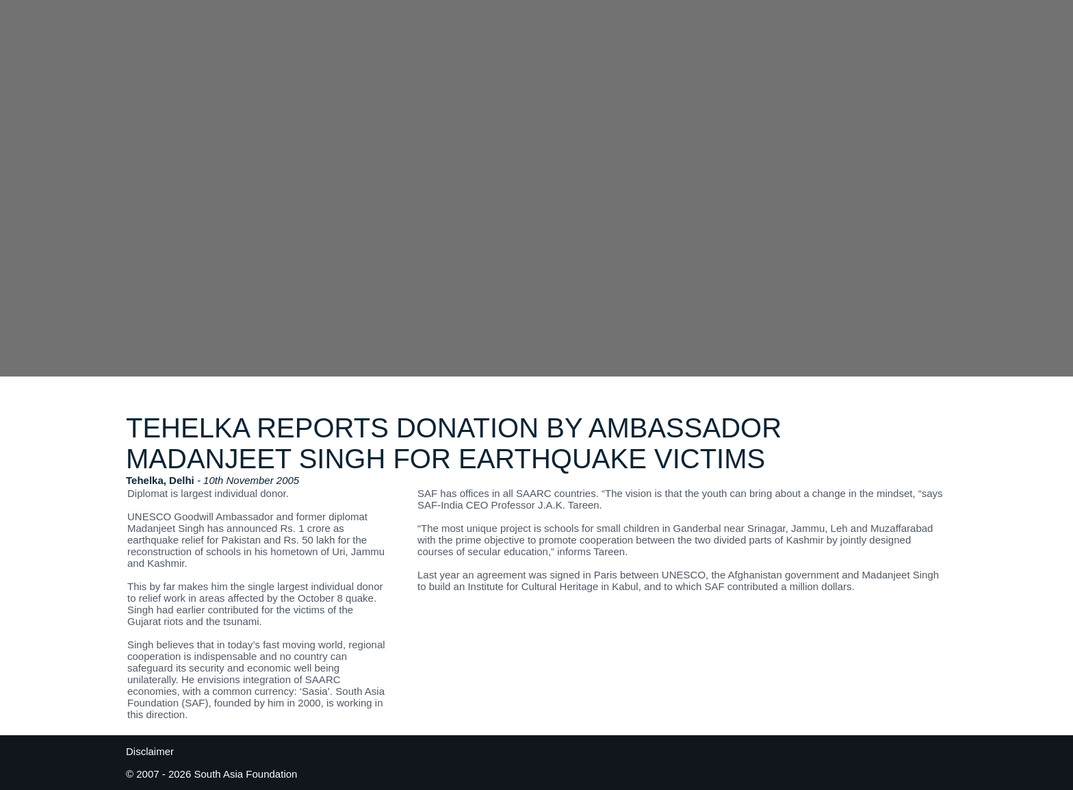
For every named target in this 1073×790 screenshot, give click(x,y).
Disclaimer (150, 751)
